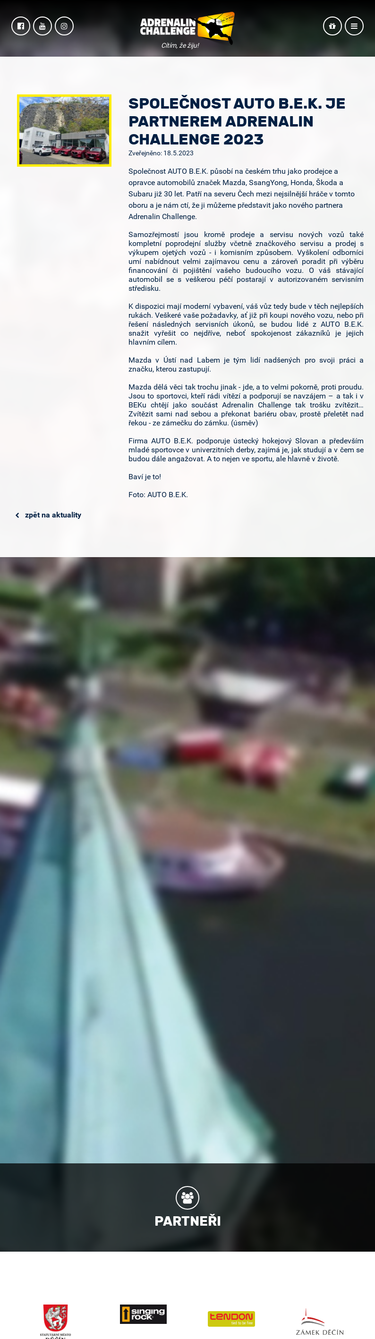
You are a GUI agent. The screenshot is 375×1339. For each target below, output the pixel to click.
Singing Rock (143, 1314)
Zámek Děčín (319, 1322)
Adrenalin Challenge (187, 29)
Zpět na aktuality (48, 514)
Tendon (231, 1319)
